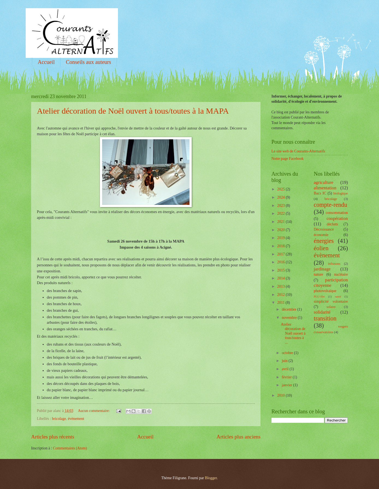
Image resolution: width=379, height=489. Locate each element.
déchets (332, 224)
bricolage (59, 419)
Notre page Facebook (287, 159)
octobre (288, 353)
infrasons (334, 264)
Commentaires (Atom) (70, 448)
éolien (321, 248)
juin (285, 361)
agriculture (323, 182)
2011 (281, 303)
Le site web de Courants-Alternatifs (298, 151)
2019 (281, 238)
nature (318, 274)
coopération (337, 218)
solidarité (322, 312)
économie (321, 235)
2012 (281, 295)
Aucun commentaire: (94, 411)
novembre (290, 318)
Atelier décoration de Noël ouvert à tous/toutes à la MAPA (133, 110)
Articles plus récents (52, 437)
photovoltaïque (325, 291)
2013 (281, 286)
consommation (337, 213)
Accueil (46, 62)
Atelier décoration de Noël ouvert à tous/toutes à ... (293, 333)
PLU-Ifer (319, 296)
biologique (340, 193)
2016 (281, 262)
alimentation (325, 187)
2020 (281, 230)
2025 (281, 189)
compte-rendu (330, 204)
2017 (281, 254)
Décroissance (324, 229)
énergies (324, 240)
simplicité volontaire (331, 301)
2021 (281, 222)
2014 (281, 278)
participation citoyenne (331, 282)
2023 (281, 206)
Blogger (211, 478)
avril (286, 369)
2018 (281, 246)
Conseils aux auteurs (88, 62)
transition (325, 318)
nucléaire (341, 274)
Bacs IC (320, 193)
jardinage (322, 269)
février (287, 377)
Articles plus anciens (238, 437)
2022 (281, 213)
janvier (287, 385)
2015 (281, 270)
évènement (76, 419)
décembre (289, 309)
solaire (331, 307)
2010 (281, 395)
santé (338, 296)
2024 (281, 197)
